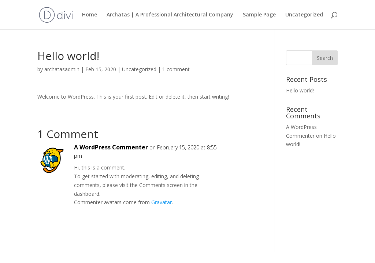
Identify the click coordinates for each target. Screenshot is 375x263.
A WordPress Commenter (111, 147)
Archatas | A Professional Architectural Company (170, 15)
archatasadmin (61, 69)
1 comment (176, 69)
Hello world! (300, 90)
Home (89, 15)
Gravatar (161, 202)
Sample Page (259, 15)
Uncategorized (304, 15)
